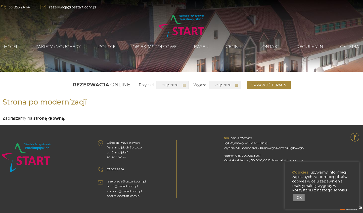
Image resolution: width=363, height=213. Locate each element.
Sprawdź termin (268, 85)
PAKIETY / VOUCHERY (58, 46)
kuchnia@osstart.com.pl (124, 191)
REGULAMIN (309, 46)
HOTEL (11, 46)
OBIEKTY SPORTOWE (155, 46)
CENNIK (234, 46)
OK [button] (299, 197)
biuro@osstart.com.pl (122, 186)
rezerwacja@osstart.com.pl (72, 7)
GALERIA (349, 46)
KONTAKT (269, 46)
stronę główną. (49, 118)
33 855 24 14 (19, 7)
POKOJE (107, 46)
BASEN (201, 46)
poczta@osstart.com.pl (123, 196)
